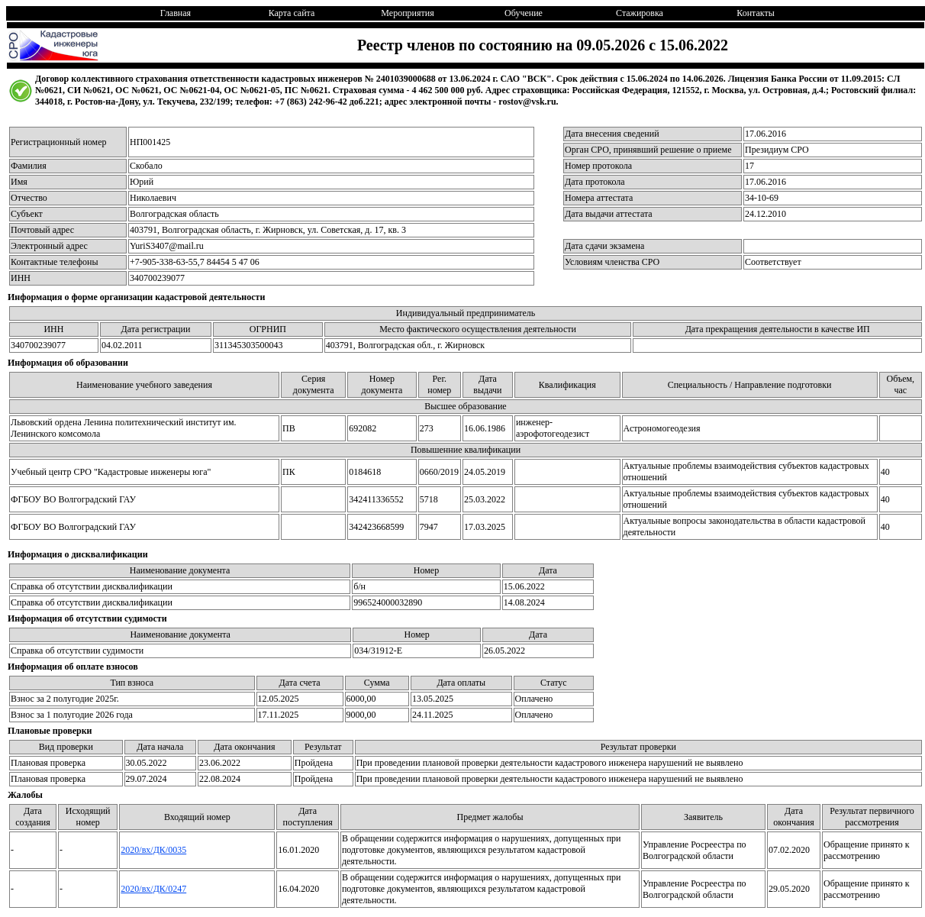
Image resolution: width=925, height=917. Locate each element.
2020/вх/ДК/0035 (153, 849)
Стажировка (639, 13)
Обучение (523, 13)
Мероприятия (407, 13)
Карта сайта (292, 13)
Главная (175, 13)
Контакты (755, 13)
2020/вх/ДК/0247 (153, 888)
